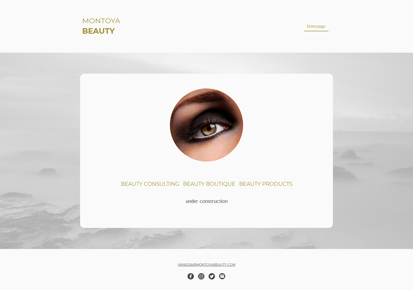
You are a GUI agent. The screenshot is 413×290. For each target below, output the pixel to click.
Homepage (316, 26)
